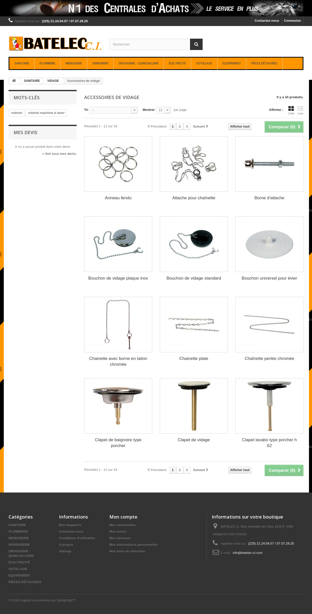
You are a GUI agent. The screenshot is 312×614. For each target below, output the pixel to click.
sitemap (65, 551)
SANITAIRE (21, 63)
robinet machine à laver (46, 113)
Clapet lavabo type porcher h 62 (269, 442)
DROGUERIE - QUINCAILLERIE (139, 63)
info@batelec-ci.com (248, 553)
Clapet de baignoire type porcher (118, 442)
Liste (300, 110)
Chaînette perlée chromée (269, 358)
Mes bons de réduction (127, 551)
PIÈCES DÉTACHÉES (264, 63)
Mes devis (25, 132)
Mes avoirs (117, 531)
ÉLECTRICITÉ (177, 63)
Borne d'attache (270, 197)
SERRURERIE (100, 63)
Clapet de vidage (194, 439)
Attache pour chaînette (193, 197)
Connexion (292, 20)
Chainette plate (193, 358)
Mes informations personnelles (133, 545)
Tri (86, 110)
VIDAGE (53, 81)
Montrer (149, 110)
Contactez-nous (267, 20)
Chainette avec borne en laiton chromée (118, 361)
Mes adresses (120, 538)
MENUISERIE (74, 63)
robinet (16, 113)
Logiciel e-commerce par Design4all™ (48, 600)
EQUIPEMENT (232, 63)
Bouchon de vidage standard (194, 278)
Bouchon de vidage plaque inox (118, 278)
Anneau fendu (118, 197)
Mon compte (123, 517)
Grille (291, 110)
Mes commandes (122, 525)
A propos (66, 545)
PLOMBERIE (47, 63)
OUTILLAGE (204, 63)
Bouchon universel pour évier (269, 278)
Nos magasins (70, 525)
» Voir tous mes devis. (59, 154)
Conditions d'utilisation (77, 538)
